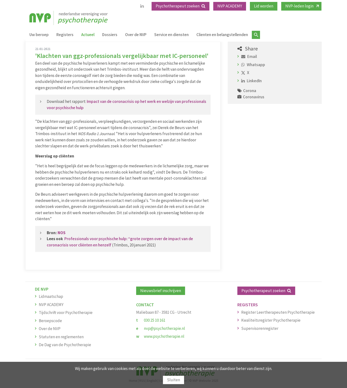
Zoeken (256, 35)
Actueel (87, 34)
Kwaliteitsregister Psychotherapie (270, 320)
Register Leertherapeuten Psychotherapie (278, 312)
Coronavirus (253, 97)
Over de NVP (136, 34)
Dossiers (109, 34)
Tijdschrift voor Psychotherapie (66, 312)
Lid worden (263, 6)
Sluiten (173, 379)
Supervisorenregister (259, 328)
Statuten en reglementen (61, 336)
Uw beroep (39, 34)
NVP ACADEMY (229, 6)
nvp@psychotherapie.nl (164, 328)
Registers (64, 34)
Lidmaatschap (51, 296)
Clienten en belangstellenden (222, 34)
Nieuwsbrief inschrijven (160, 290)
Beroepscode (50, 320)
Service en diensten (171, 34)
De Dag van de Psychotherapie (65, 344)
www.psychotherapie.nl (164, 336)
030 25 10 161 (154, 320)
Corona (249, 90)
